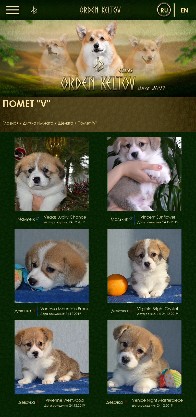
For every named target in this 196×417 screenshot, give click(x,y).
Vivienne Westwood (64, 400)
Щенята (65, 123)
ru (164, 10)
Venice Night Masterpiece (157, 400)
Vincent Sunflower (157, 217)
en (184, 10)
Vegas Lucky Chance (65, 217)
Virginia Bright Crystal (157, 308)
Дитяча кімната (38, 123)
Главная (10, 123)
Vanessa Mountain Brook (64, 308)
